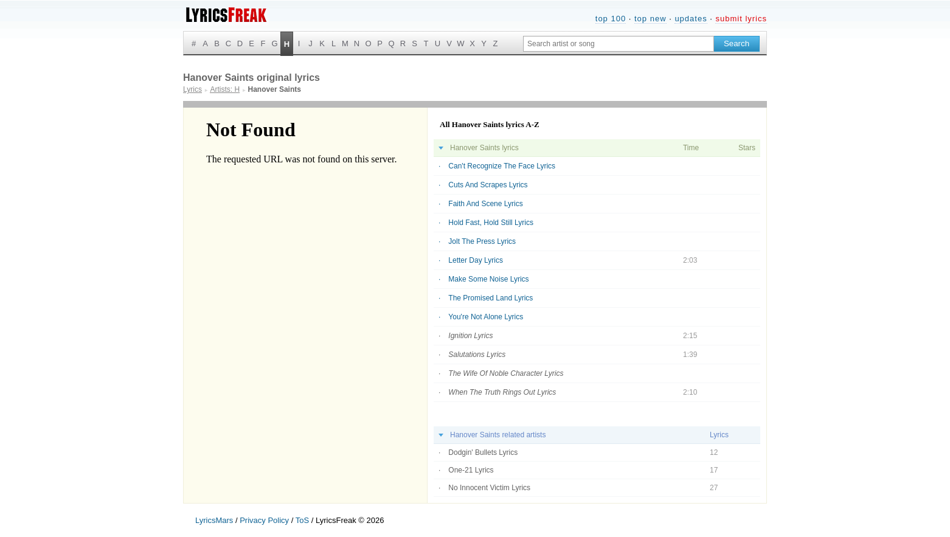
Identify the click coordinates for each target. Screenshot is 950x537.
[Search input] (618, 44)
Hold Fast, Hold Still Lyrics (490, 222)
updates (690, 18)
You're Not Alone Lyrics (485, 317)
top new (650, 18)
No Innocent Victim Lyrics (489, 487)
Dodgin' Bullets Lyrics (483, 452)
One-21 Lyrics (470, 470)
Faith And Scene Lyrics (485, 203)
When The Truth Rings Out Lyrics (502, 392)
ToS (302, 520)
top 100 (610, 18)
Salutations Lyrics (476, 354)
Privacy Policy (264, 520)
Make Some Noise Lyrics (488, 279)
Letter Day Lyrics (475, 260)
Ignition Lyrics (470, 335)
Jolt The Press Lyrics (482, 241)
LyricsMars (214, 520)
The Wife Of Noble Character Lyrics (505, 373)
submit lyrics (741, 18)
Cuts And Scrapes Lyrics (487, 185)
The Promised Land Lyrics (490, 298)
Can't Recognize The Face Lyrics (501, 166)
